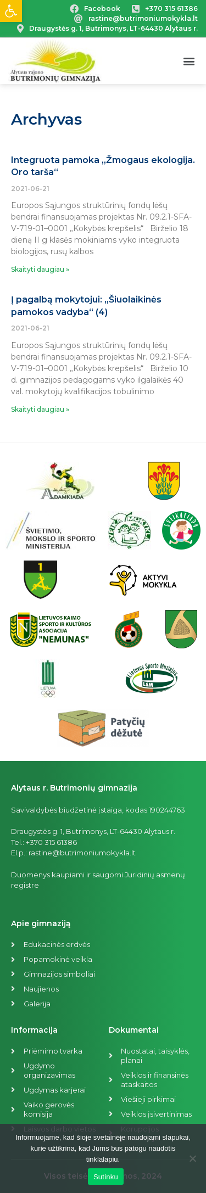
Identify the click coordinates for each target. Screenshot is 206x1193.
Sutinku (105, 1177)
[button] (189, 61)
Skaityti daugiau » (40, 269)
